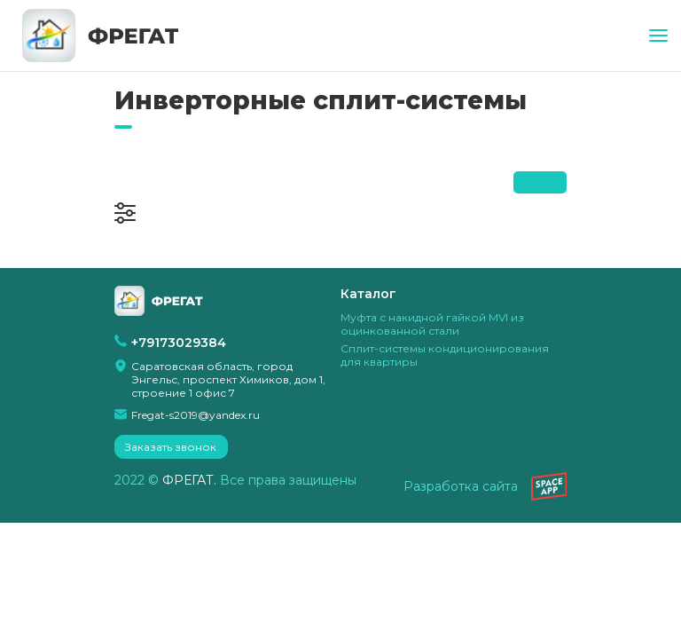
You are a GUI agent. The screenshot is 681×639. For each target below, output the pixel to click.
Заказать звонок (170, 447)
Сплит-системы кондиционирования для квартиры (444, 355)
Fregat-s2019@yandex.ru (195, 415)
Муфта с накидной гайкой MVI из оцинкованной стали (432, 324)
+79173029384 (178, 343)
